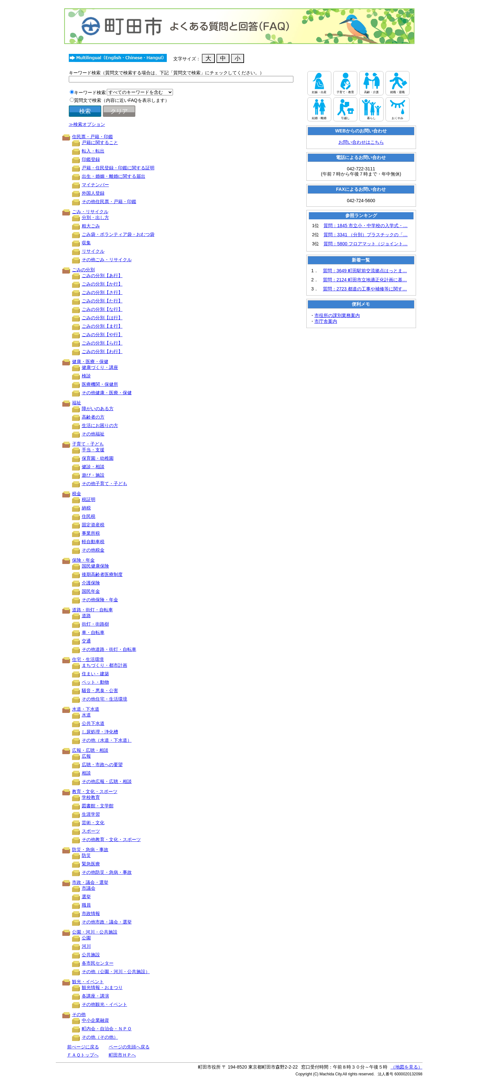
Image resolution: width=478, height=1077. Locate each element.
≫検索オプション (87, 124)
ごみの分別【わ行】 (102, 351)
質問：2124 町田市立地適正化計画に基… (365, 279)
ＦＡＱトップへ (83, 1055)
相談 (86, 773)
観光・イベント (88, 981)
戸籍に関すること (100, 142)
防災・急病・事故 (90, 849)
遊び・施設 (93, 475)
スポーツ (91, 831)
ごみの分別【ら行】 (102, 343)
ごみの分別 (83, 269)
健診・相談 (93, 466)
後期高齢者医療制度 (102, 574)
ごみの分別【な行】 (102, 309)
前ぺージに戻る (83, 1046)
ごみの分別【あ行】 (102, 275)
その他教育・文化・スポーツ (111, 839)
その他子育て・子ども (104, 483)
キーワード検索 (90, 92)
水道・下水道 (85, 709)
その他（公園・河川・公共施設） (116, 971)
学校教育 (91, 797)
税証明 (88, 499)
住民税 (88, 516)
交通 (86, 640)
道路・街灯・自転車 (92, 609)
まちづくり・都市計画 (104, 665)
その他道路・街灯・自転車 (109, 649)
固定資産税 (93, 524)
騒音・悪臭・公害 (100, 690)
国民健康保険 (95, 566)
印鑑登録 (91, 159)
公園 (86, 937)
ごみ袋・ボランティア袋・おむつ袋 (118, 234)
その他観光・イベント (104, 1004)
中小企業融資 (95, 1020)
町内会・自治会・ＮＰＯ (107, 1028)
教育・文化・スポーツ (94, 791)
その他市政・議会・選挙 (107, 921)
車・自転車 (93, 632)
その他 (79, 1014)
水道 (86, 714)
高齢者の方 (93, 417)
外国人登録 (93, 193)
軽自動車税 (93, 541)
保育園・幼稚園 (98, 458)
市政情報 (91, 913)
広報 (86, 756)
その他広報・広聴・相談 (107, 781)
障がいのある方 (98, 408)
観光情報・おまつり (102, 987)
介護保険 (91, 582)
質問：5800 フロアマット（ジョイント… (366, 243)
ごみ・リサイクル (90, 211)
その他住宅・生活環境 (104, 699)
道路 (86, 615)
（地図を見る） (407, 1067)
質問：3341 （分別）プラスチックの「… (366, 234)
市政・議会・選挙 (90, 882)
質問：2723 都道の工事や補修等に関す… (365, 288)
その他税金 (93, 550)
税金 (76, 493)
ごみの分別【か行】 (102, 284)
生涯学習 (91, 814)
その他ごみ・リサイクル (107, 259)
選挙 (86, 896)
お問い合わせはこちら (361, 142)
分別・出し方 (95, 217)
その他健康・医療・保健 (107, 392)
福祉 (76, 402)
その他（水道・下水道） (107, 740)
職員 (86, 905)
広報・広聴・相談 (90, 750)
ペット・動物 (95, 682)
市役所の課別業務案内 (337, 315)
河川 (86, 946)
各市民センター (98, 963)
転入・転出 (93, 150)
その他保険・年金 (100, 599)
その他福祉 (93, 433)
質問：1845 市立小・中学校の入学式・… (366, 225)
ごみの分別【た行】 (102, 300)
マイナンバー (95, 184)
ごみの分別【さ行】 (102, 292)
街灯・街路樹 (95, 624)
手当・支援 (93, 449)
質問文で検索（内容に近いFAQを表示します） (121, 100)
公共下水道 (93, 723)
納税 (86, 507)
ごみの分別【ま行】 (102, 326)
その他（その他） (100, 1037)
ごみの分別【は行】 (102, 317)
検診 (86, 375)
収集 (86, 242)
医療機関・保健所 (100, 384)
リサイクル (93, 251)
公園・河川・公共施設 (94, 932)
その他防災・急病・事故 (107, 872)
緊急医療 (91, 863)
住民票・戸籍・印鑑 (92, 136)
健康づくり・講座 (100, 367)
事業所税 (91, 533)
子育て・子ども (88, 444)
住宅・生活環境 (88, 659)
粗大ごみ (91, 225)
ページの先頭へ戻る (129, 1046)
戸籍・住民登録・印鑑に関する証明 (118, 167)
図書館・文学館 (98, 805)
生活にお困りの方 (100, 425)
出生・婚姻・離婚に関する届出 (113, 176)
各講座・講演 (95, 995)
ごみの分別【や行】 (102, 334)
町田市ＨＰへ (122, 1055)
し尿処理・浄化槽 (100, 731)
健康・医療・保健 (90, 361)
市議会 (88, 888)
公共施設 (91, 954)
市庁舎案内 (325, 321)
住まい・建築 (95, 673)
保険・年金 (83, 560)
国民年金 (91, 591)
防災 (86, 855)
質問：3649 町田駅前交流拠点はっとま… (365, 270)
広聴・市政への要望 (102, 764)
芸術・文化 (93, 822)
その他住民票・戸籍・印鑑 (109, 201)
